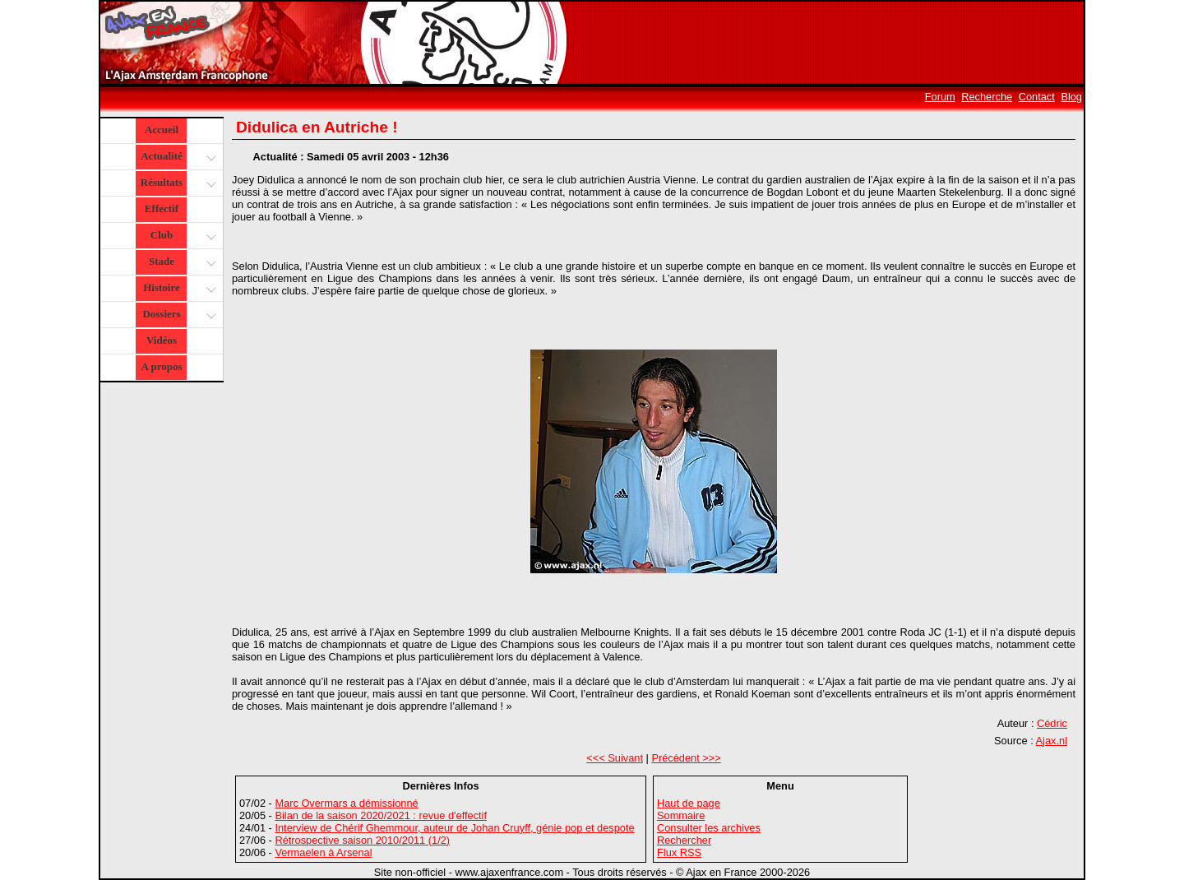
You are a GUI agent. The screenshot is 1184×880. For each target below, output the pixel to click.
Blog (1071, 96)
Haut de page (688, 803)
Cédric (1052, 723)
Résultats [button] (176, 184)
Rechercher (684, 840)
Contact (1037, 96)
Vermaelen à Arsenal (323, 852)
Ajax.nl (1051, 740)
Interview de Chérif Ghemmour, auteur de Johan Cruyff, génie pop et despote (454, 828)
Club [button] (181, 236)
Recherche (986, 96)
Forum (940, 96)
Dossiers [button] (177, 315)
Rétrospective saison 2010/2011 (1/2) (362, 840)
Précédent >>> (685, 758)
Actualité (177, 157)
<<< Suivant (614, 758)
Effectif (161, 208)
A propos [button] (162, 366)
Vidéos (161, 340)
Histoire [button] (177, 289)
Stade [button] (180, 263)
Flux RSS (679, 852)
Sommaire (681, 815)
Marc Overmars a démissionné (346, 803)
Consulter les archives (709, 828)
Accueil (161, 129)
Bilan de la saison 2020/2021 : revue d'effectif (381, 815)
